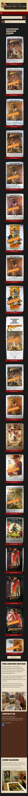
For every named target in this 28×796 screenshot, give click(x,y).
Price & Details (13, 64)
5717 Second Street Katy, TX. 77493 (14, 720)
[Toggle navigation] (1, 13)
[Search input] (12, 18)
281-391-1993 (12, 716)
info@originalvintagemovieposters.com (14, 718)
